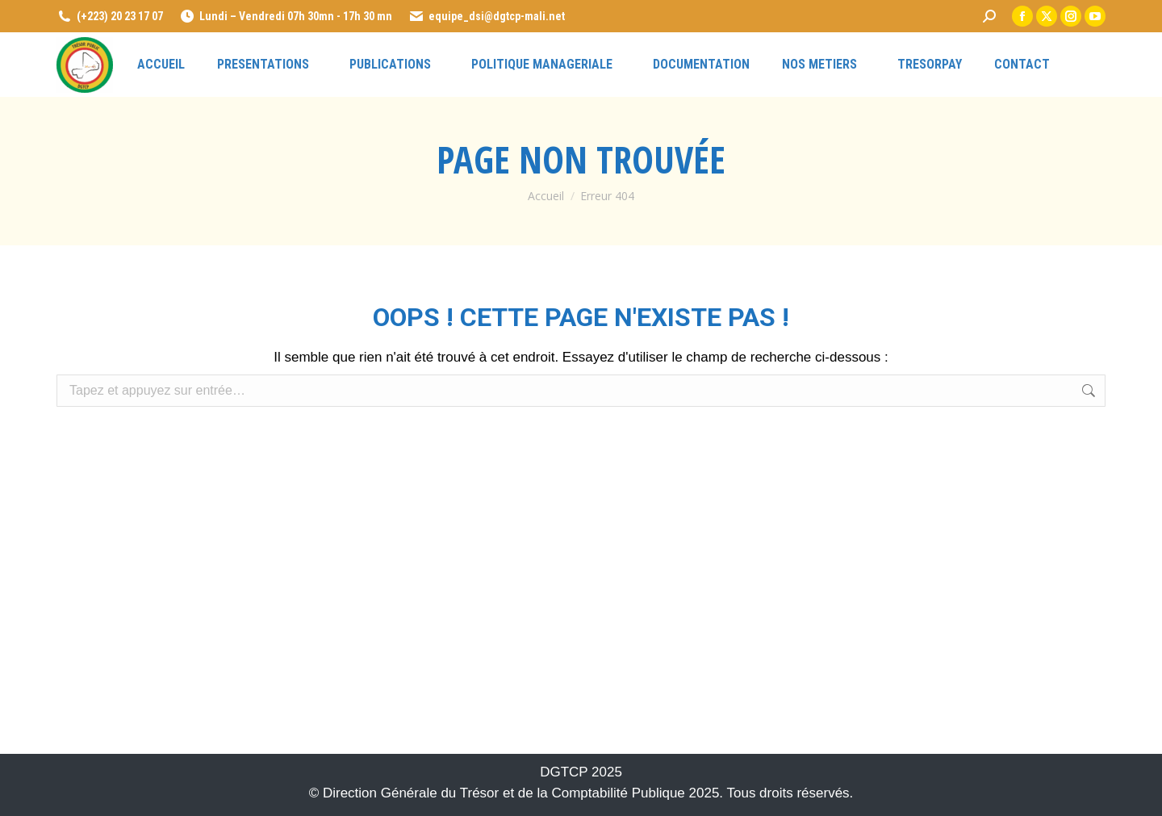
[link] (989, 16)
